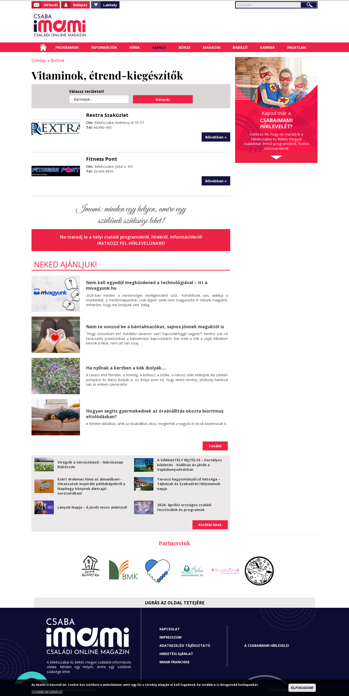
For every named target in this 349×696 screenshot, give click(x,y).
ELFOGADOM (302, 688)
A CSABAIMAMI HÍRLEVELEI (266, 645)
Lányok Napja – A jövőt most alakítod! (92, 507)
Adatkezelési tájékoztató (184, 645)
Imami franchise (174, 662)
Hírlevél (50, 4)
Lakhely (110, 4)
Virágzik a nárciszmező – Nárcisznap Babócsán (90, 464)
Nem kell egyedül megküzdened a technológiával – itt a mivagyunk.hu (146, 285)
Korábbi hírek (210, 524)
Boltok (57, 60)
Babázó (240, 47)
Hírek (134, 47)
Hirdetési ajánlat (176, 653)
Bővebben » (216, 137)
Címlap (43, 47)
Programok (67, 47)
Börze (184, 47)
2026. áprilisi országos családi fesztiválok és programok (184, 507)
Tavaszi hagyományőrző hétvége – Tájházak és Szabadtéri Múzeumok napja (188, 484)
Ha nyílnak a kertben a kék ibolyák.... (126, 368)
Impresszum (170, 637)
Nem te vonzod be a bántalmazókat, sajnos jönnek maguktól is (155, 326)
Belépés (80, 4)
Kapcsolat (169, 629)
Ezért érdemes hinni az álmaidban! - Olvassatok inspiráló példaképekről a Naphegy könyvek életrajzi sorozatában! (91, 486)
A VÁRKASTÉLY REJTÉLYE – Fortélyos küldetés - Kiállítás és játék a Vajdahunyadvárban (189, 464)
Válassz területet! (86, 91)
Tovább (215, 446)
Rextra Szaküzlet (107, 115)
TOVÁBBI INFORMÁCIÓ (47, 692)
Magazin (211, 47)
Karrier (267, 47)
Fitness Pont (101, 159)
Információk (104, 47)
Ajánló (159, 47)
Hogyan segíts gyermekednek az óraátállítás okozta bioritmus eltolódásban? (154, 413)
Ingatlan (296, 47)
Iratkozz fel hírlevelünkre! (131, 243)
